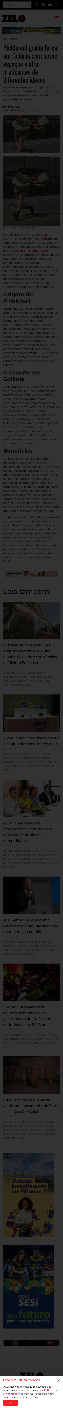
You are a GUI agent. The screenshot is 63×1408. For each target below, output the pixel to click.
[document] (31, 704)
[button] (58, 1380)
